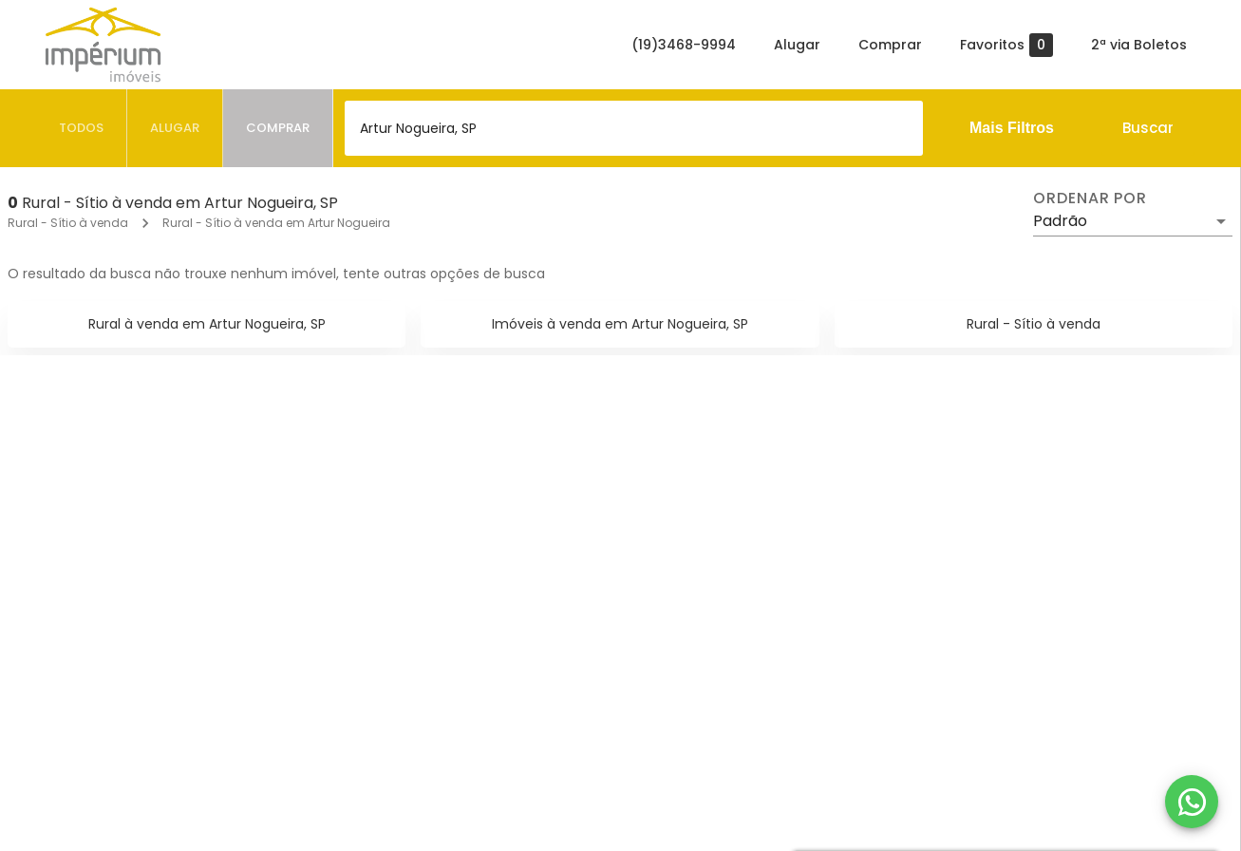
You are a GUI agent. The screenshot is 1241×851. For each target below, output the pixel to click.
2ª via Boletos (1139, 44)
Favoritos (1006, 45)
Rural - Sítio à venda (68, 223)
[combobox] (634, 128)
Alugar (797, 44)
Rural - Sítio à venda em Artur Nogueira (276, 223)
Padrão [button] (1060, 221)
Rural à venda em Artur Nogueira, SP (207, 323)
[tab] (81, 128)
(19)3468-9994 (683, 44)
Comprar (890, 44)
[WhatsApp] (1191, 801)
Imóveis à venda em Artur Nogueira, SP (620, 323)
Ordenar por (1090, 198)
